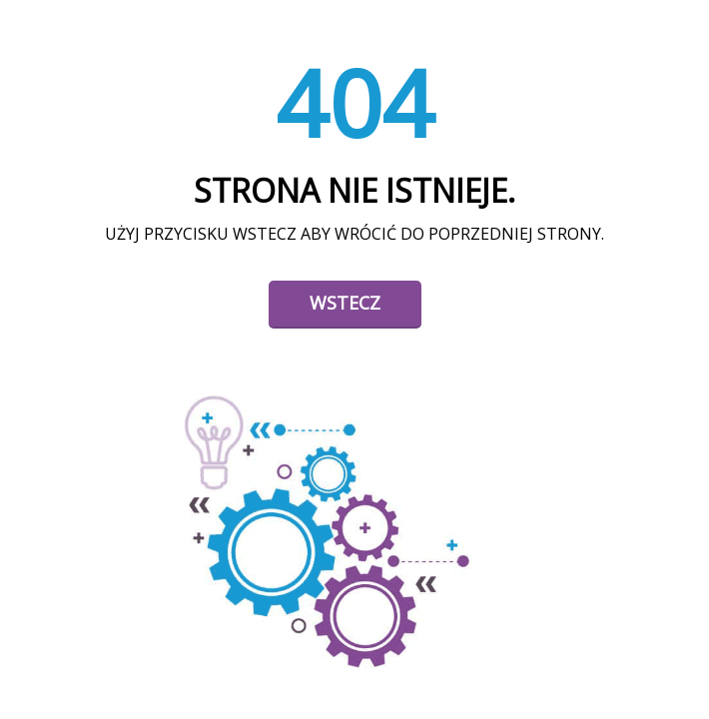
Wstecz (345, 303)
